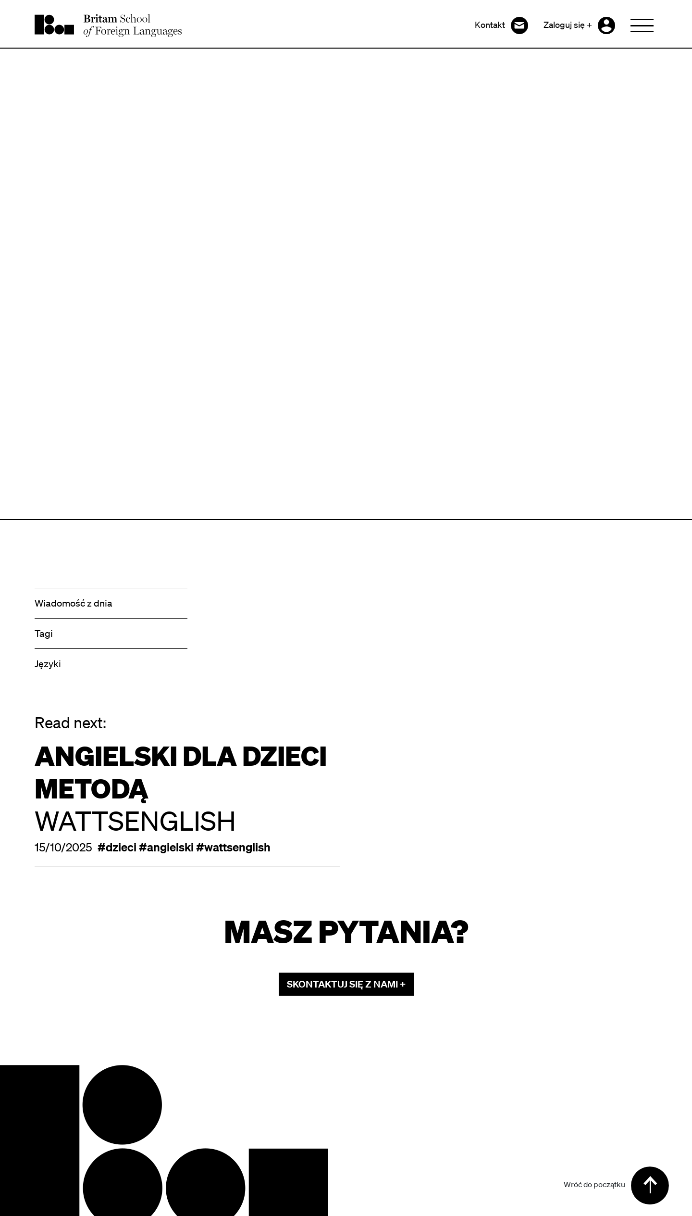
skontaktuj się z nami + (346, 984)
